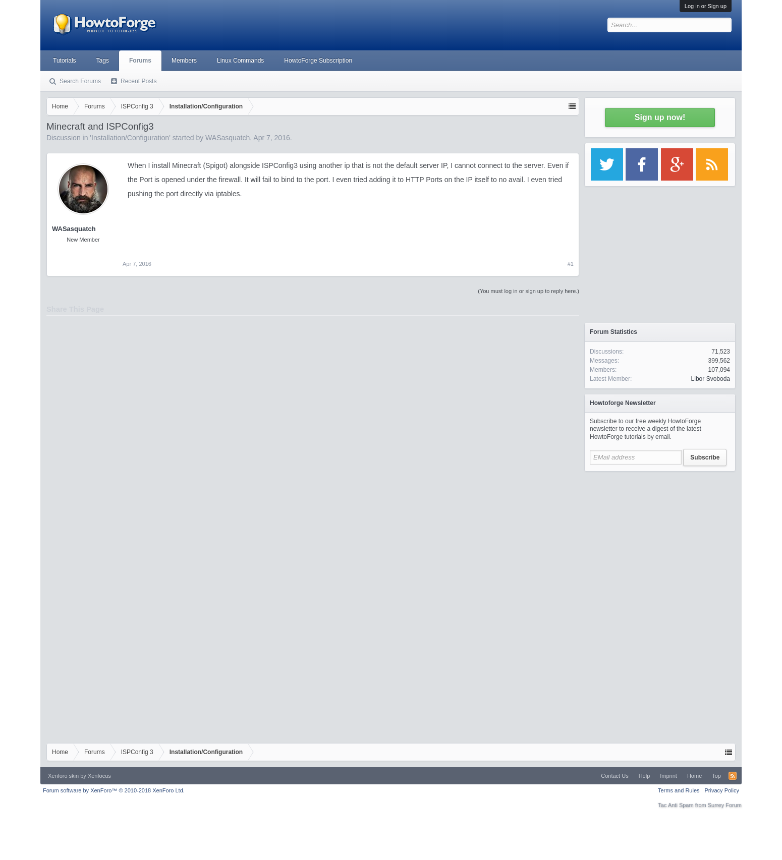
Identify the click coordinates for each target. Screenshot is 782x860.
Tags (102, 60)
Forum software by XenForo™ (114, 790)
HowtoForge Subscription (318, 60)
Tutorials (64, 60)
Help (644, 776)
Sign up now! (660, 117)
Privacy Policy (722, 790)
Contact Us (614, 776)
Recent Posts (138, 81)
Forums (140, 60)
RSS (733, 776)
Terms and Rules (679, 790)
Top (716, 776)
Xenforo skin (63, 776)
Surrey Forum (725, 805)
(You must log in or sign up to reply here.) (528, 291)
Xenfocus (99, 776)
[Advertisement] (660, 540)
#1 (571, 264)
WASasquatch (227, 138)
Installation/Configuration (130, 138)
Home (694, 776)
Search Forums (80, 81)
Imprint (668, 776)
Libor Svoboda (710, 378)
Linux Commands (240, 60)
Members (184, 60)
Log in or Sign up (706, 6)
